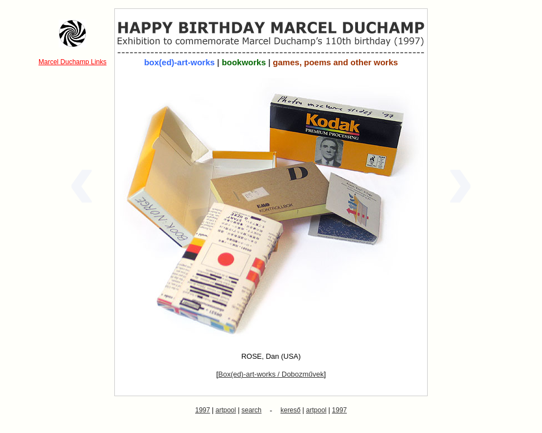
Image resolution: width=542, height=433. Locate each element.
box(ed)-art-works (179, 62)
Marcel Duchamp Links (72, 62)
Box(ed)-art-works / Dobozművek (270, 374)
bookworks (244, 62)
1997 (202, 410)
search (251, 410)
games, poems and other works (335, 62)
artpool (226, 410)
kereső (290, 410)
